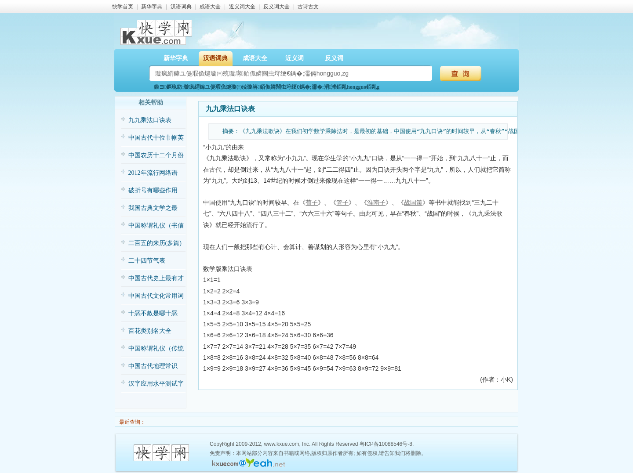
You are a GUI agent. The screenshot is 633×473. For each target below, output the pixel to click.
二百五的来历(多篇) (155, 243)
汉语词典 (181, 7)
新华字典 (151, 7)
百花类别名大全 (149, 331)
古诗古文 (308, 7)
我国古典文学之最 (153, 208)
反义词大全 (276, 7)
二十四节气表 (146, 260)
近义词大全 (242, 7)
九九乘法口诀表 (149, 120)
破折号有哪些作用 (153, 190)
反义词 (334, 58)
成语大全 (210, 7)
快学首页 (122, 7)
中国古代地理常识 (153, 366)
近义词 (294, 58)
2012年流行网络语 (153, 173)
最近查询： (132, 422)
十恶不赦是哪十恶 (153, 313)
